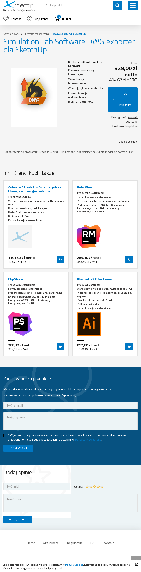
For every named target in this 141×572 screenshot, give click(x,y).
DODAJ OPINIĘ (17, 519)
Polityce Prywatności (88, 439)
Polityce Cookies (74, 565)
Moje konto (37, 19)
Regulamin (74, 542)
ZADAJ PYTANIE (18, 448)
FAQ (92, 542)
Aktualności (51, 542)
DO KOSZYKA (125, 99)
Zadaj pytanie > (128, 141)
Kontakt (109, 542)
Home (31, 542)
